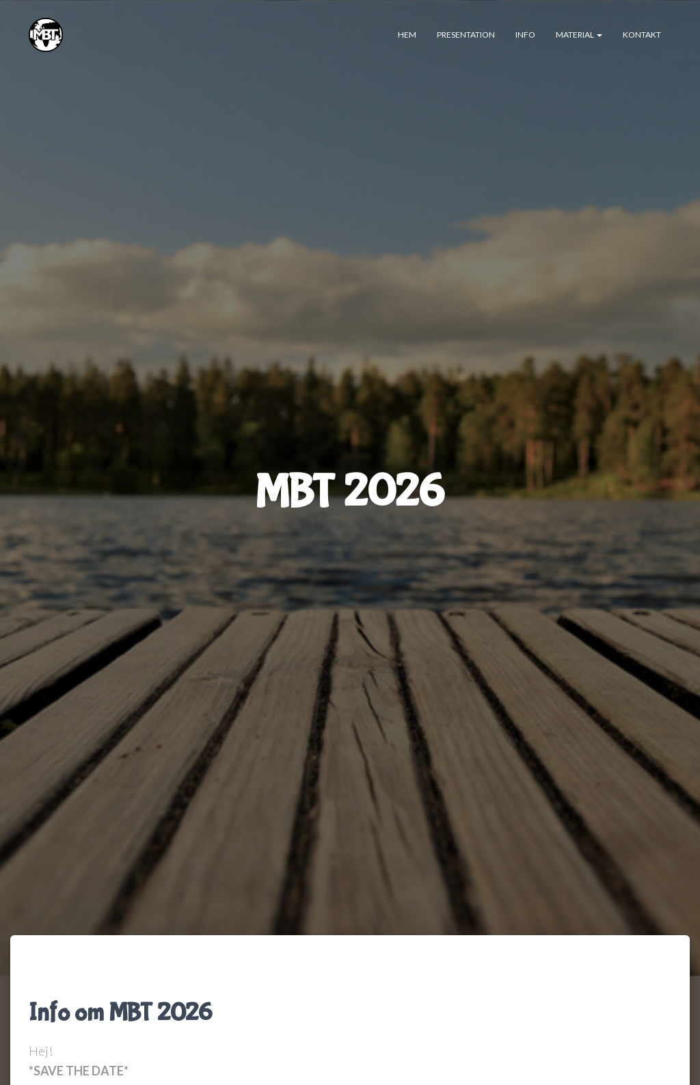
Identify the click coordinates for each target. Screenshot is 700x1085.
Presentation (466, 34)
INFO (525, 34)
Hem (407, 34)
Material (579, 34)
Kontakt (642, 34)
